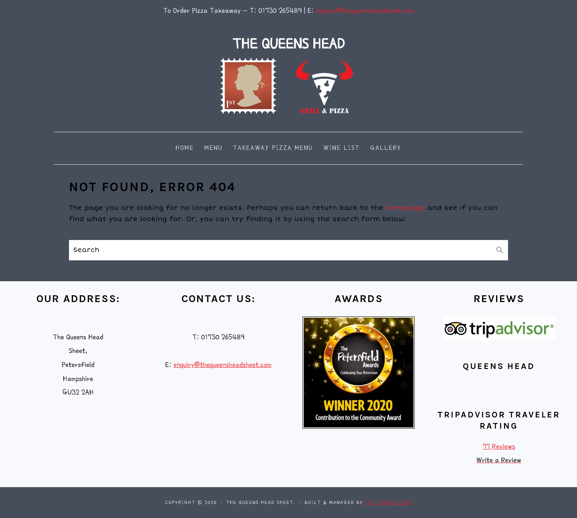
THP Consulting (388, 502)
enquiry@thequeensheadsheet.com (365, 10)
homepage (405, 208)
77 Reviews (498, 446)
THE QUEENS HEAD (288, 44)
